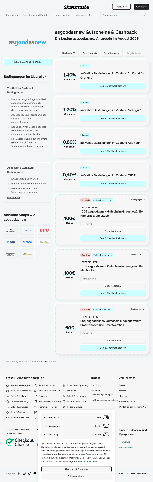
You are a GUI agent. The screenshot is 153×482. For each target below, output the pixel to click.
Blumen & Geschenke (18, 390)
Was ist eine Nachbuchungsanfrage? (102, 392)
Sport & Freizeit (15, 412)
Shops (35, 361)
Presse (122, 385)
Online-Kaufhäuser (17, 406)
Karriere (122, 390)
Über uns (123, 396)
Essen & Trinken (16, 396)
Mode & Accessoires (74, 401)
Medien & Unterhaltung (47, 401)
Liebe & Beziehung (17, 401)
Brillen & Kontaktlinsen (47, 390)
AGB (120, 473)
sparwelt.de (124, 441)
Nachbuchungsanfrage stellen (104, 400)
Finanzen (40, 396)
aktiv (99, 417)
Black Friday (96, 385)
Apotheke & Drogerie (18, 385)
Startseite (24, 361)
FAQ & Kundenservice (129, 401)
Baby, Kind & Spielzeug (75, 385)
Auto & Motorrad (44, 385)
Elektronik (69, 390)
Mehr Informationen (87, 461)
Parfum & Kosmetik (45, 406)
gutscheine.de (126, 447)
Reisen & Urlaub (72, 406)
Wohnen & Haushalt (17, 417)
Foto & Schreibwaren (74, 396)
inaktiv (98, 426)
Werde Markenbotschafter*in (132, 406)
